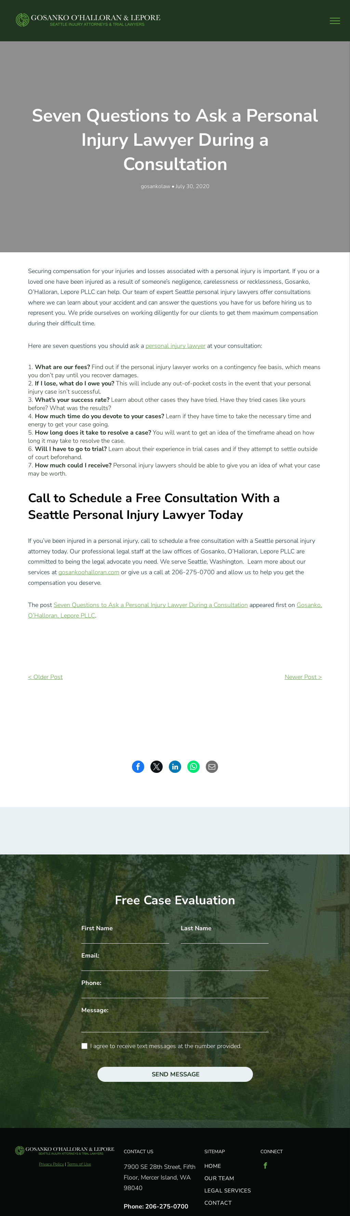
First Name (97, 928)
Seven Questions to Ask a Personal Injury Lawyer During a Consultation (151, 605)
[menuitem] (229, 1165)
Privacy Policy (51, 1164)
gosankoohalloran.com (88, 572)
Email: (90, 955)
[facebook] (265, 1166)
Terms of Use (79, 1164)
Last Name (196, 928)
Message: (94, 1010)
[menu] (335, 21)
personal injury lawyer (175, 346)
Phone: (91, 983)
